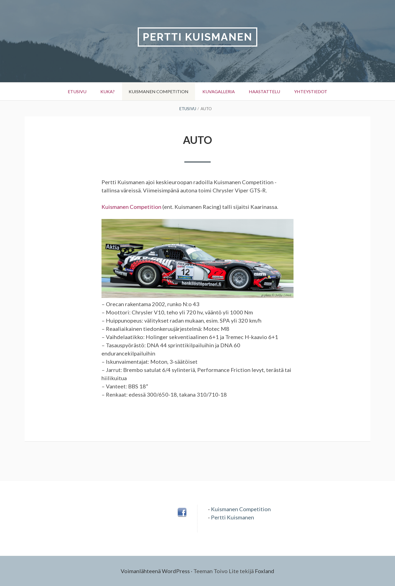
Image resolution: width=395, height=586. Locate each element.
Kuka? (107, 91)
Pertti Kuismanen (197, 37)
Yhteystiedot (310, 91)
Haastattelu (264, 91)
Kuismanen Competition (158, 91)
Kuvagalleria (218, 91)
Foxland (264, 571)
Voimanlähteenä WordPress (155, 571)
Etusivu (77, 91)
